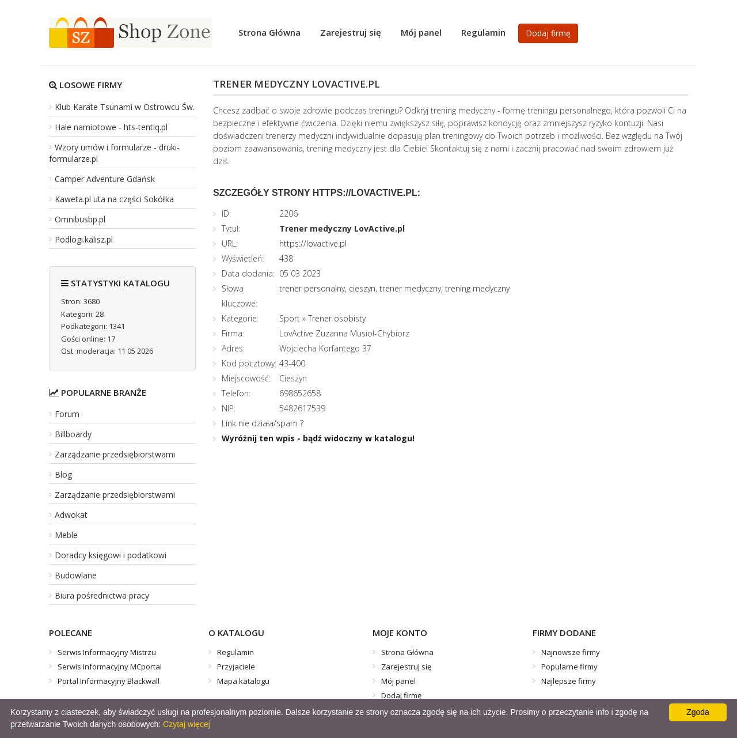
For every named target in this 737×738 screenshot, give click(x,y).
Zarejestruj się (350, 32)
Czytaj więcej (186, 724)
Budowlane (76, 575)
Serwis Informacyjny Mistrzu (107, 652)
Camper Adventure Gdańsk (105, 178)
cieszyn (362, 288)
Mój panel (421, 32)
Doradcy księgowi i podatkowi (110, 555)
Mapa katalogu (243, 681)
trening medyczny (477, 288)
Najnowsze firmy (570, 652)
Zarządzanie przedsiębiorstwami (115, 454)
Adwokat (71, 514)
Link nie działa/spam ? (262, 423)
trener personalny (312, 288)
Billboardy (73, 434)
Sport (289, 318)
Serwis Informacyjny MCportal (110, 666)
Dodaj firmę (548, 33)
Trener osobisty (337, 318)
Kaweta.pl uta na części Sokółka (114, 199)
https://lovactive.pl (313, 243)
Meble (66, 534)
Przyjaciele (236, 666)
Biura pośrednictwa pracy (102, 595)
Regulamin (483, 32)
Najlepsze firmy (568, 681)
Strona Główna (269, 32)
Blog (63, 474)
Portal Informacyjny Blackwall (108, 681)
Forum (67, 413)
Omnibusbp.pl (80, 219)
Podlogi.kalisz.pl (84, 239)
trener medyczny (410, 288)
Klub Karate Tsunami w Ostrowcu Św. (125, 106)
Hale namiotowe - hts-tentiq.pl (111, 127)
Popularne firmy (569, 666)
